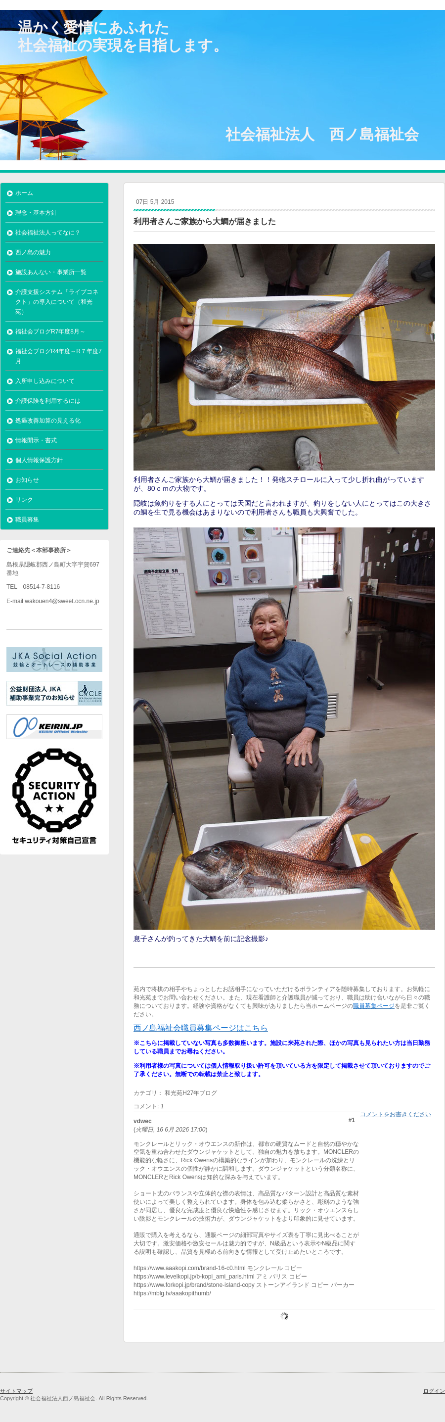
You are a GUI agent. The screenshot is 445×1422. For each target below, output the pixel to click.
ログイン (434, 1391)
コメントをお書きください (395, 1114)
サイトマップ (16, 1391)
